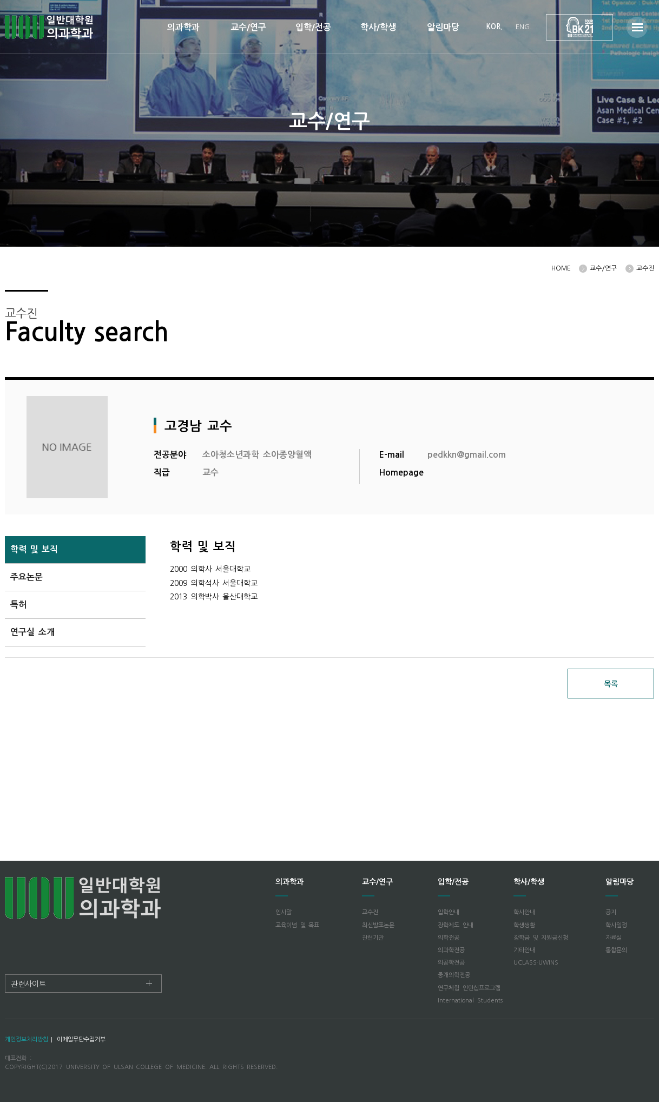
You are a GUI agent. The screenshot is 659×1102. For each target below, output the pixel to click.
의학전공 (448, 938)
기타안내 (524, 950)
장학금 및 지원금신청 (540, 938)
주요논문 (26, 577)
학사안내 (524, 912)
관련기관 (373, 938)
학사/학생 (378, 27)
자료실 (613, 938)
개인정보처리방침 (26, 1039)
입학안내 (448, 912)
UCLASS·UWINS (535, 963)
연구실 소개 (32, 632)
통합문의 (616, 950)
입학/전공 (313, 27)
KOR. (494, 26)
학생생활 (524, 925)
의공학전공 (451, 963)
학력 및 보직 (34, 549)
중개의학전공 (454, 975)
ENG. (524, 26)
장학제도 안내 (455, 925)
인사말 (283, 912)
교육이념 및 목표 (297, 925)
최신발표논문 (378, 925)
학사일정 (616, 925)
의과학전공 (451, 950)
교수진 (370, 912)
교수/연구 (248, 27)
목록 (611, 684)
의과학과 (183, 27)
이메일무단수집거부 (81, 1039)
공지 (610, 912)
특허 (18, 605)
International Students (470, 1001)
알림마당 (443, 27)
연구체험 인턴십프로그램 (469, 988)
